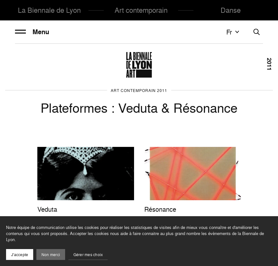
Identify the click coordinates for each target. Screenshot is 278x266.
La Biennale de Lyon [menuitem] (49, 10)
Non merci (50, 254)
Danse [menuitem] (231, 10)
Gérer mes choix (88, 254)
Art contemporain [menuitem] (141, 10)
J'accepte (19, 254)
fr (233, 32)
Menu (32, 32)
